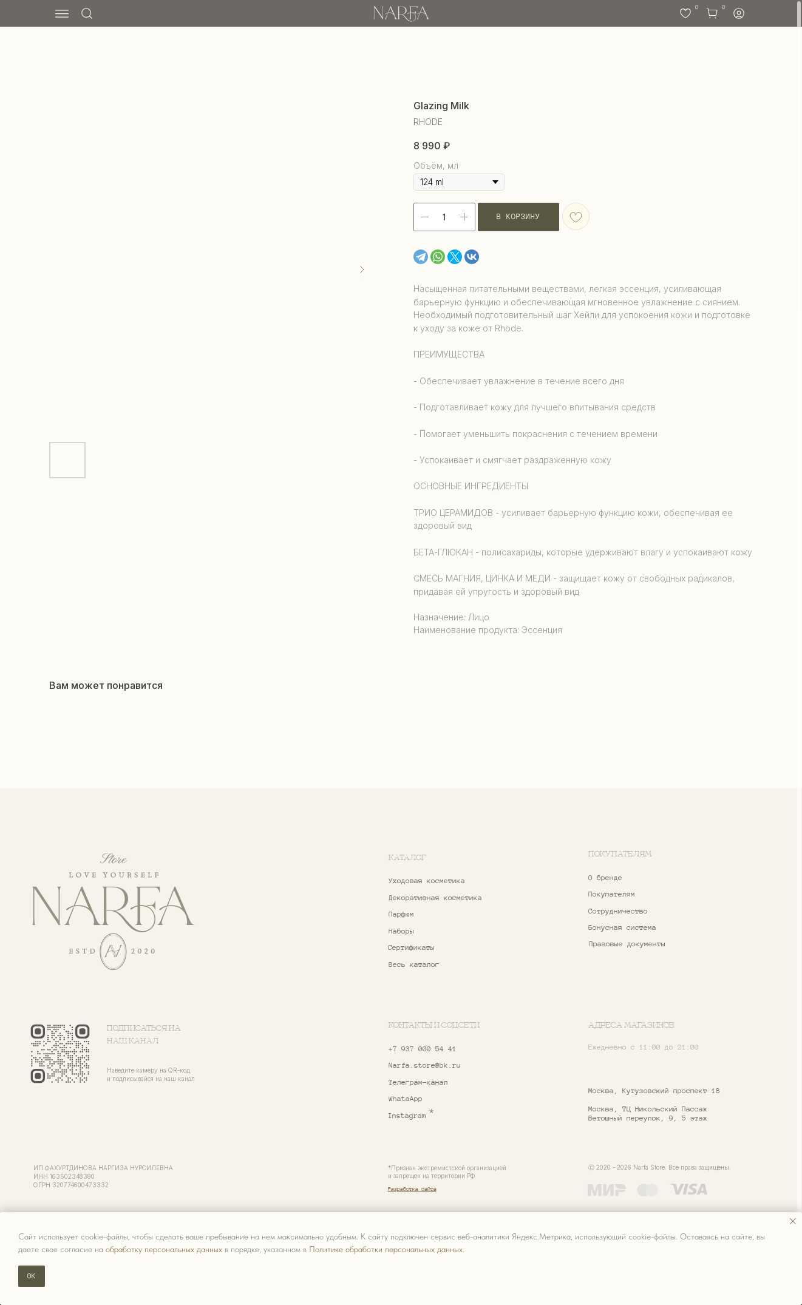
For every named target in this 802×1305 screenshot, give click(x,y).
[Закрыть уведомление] (793, 1221)
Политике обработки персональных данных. (386, 1249)
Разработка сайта (412, 1189)
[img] (113, 912)
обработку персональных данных (164, 1249)
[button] (650, 911)
